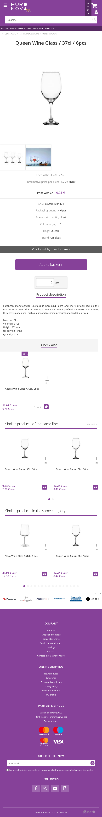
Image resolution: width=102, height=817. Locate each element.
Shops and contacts (17, 28)
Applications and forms (51, 643)
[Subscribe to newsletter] (92, 763)
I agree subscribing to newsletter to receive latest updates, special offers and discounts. (51, 769)
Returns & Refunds (51, 690)
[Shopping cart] (94, 5)
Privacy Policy (51, 686)
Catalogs (51, 647)
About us (4, 28)
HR (88, 6)
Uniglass (55, 237)
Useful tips (49, 28)
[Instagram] (45, 788)
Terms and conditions (51, 682)
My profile (51, 694)
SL (88, 2)
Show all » (92, 424)
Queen (55, 231)
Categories (51, 677)
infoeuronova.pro (55, 655)
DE (88, 13)
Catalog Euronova (51, 638)
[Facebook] (36, 788)
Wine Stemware (49, 33)
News (29, 28)
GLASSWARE (10, 33)
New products (51, 673)
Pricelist (51, 651)
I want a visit (38, 28)
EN (88, 10)
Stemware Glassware (29, 33)
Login (95, 15)
